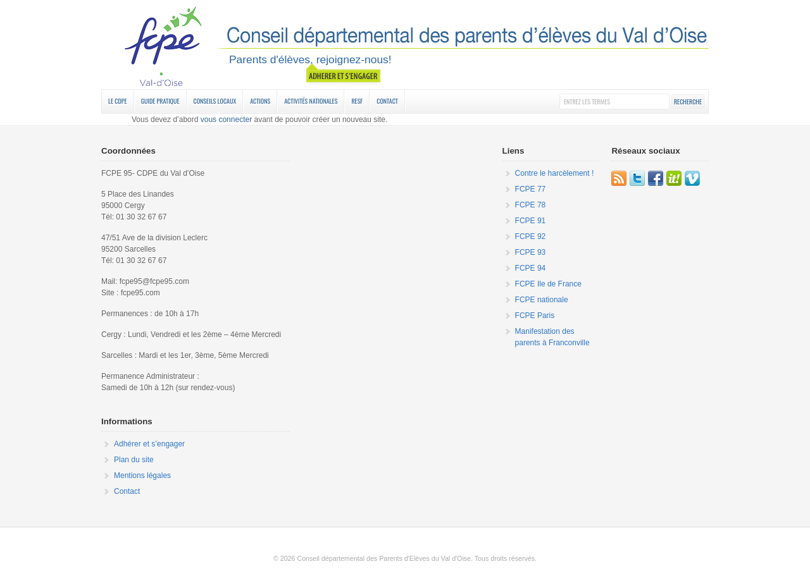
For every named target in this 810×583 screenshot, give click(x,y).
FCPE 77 (530, 189)
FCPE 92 (530, 236)
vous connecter (226, 119)
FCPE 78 (530, 204)
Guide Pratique (160, 101)
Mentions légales (142, 475)
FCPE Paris (535, 315)
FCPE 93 (530, 252)
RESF (357, 101)
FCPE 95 (405, 46)
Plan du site (134, 459)
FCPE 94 (530, 268)
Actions (260, 101)
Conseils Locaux (215, 101)
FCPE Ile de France (548, 283)
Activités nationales (310, 101)
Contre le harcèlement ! (554, 173)
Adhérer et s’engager (149, 443)
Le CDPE (117, 101)
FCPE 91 (530, 220)
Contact (387, 101)
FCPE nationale (541, 299)
